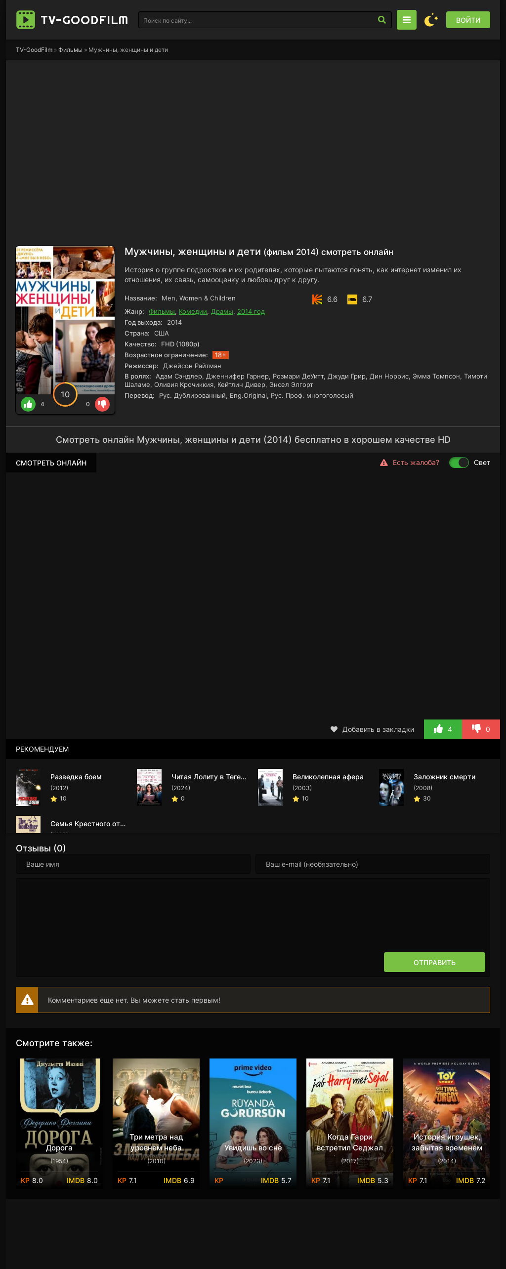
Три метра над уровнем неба (156, 1142)
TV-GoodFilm (34, 49)
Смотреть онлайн (51, 463)
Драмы (222, 311)
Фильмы (70, 49)
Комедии (193, 311)
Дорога (59, 1147)
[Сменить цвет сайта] (431, 20)
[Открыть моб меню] (407, 20)
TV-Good (84, 19)
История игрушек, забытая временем (447, 1142)
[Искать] (382, 19)
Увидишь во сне (253, 1147)
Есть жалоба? (409, 462)
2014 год (251, 311)
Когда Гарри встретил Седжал (350, 1142)
